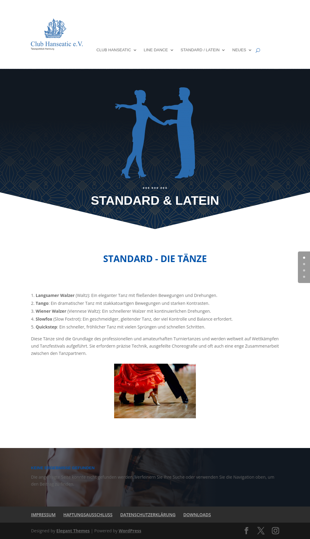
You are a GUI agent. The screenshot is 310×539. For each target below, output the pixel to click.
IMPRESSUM (43, 514)
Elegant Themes (73, 531)
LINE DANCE (156, 50)
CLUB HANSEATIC (113, 50)
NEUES (239, 50)
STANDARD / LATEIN (200, 50)
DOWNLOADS (197, 514)
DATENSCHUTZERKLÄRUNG (148, 514)
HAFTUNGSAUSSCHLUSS (87, 514)
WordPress (130, 531)
